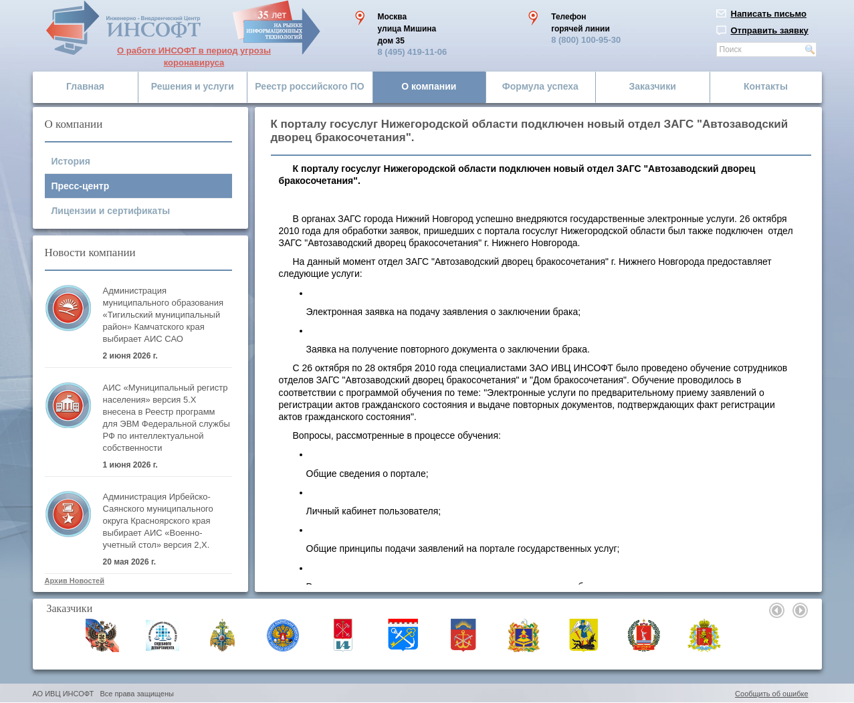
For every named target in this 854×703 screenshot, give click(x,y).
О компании (428, 86)
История (70, 161)
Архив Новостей (74, 581)
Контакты (766, 86)
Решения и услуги (192, 86)
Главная (85, 86)
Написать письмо (769, 14)
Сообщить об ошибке (771, 694)
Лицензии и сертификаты (111, 210)
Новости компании (90, 252)
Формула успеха (540, 86)
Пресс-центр (80, 186)
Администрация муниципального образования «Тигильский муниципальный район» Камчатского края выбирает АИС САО (163, 315)
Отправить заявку (770, 30)
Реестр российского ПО (309, 86)
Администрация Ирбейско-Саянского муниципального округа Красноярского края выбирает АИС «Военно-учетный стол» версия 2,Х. (158, 521)
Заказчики (652, 86)
